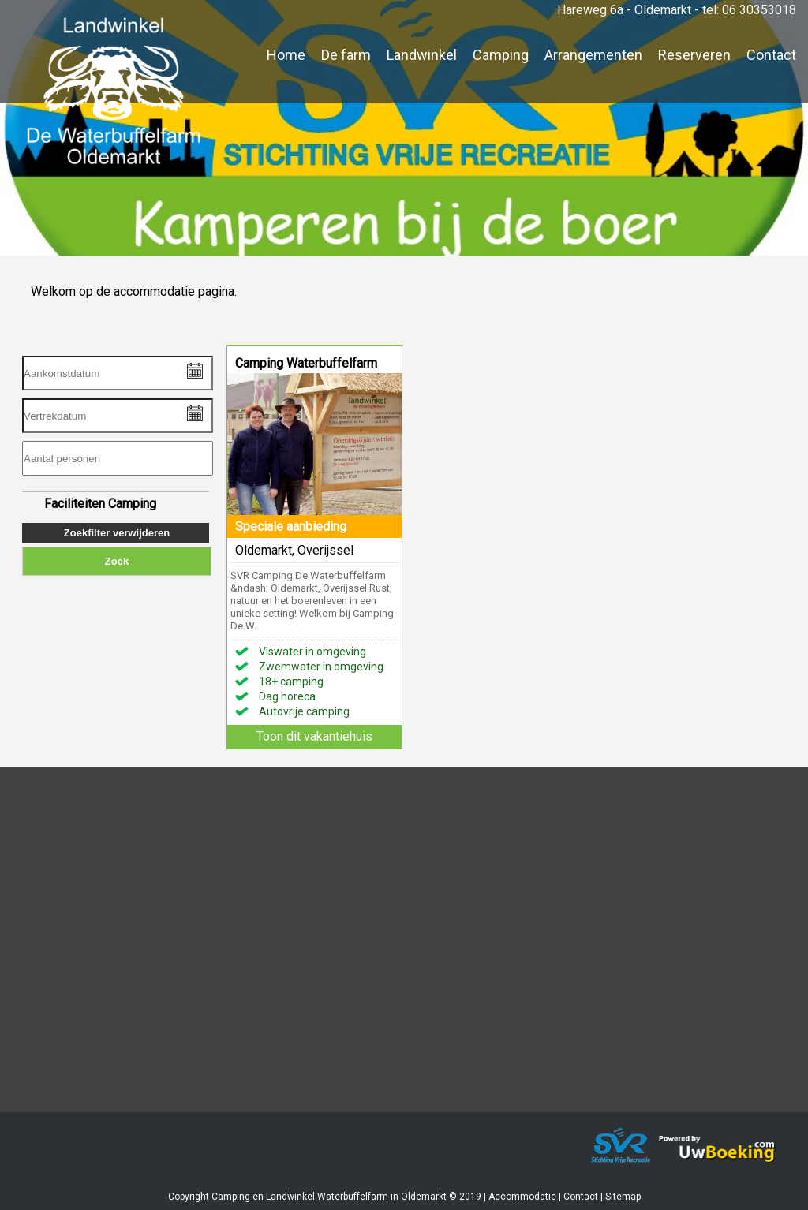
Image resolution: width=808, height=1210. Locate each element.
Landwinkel (422, 55)
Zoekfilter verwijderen (117, 533)
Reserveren (694, 55)
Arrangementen (593, 55)
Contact (771, 55)
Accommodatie (522, 1196)
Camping (501, 55)
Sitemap (623, 1196)
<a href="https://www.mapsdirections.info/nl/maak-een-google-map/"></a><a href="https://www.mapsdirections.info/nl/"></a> (404, 951)
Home (286, 55)
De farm (346, 55)
